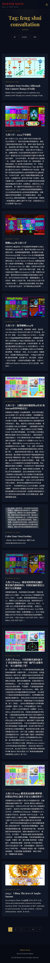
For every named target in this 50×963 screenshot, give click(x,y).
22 (33, 929)
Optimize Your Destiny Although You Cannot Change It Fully (22, 87)
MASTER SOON (13, 5)
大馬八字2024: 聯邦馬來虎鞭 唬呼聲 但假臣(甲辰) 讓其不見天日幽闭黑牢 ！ (25, 795)
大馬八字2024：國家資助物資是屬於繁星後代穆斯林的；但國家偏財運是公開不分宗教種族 (24, 585)
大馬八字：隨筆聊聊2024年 (19, 325)
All (15, 37)
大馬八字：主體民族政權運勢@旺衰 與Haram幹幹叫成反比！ (25, 407)
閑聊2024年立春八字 (16, 242)
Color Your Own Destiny (18, 536)
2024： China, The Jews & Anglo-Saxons (23, 895)
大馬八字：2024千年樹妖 (18, 134)
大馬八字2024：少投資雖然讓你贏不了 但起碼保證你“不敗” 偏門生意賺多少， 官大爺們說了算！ (24, 662)
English (24, 37)
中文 (34, 37)
